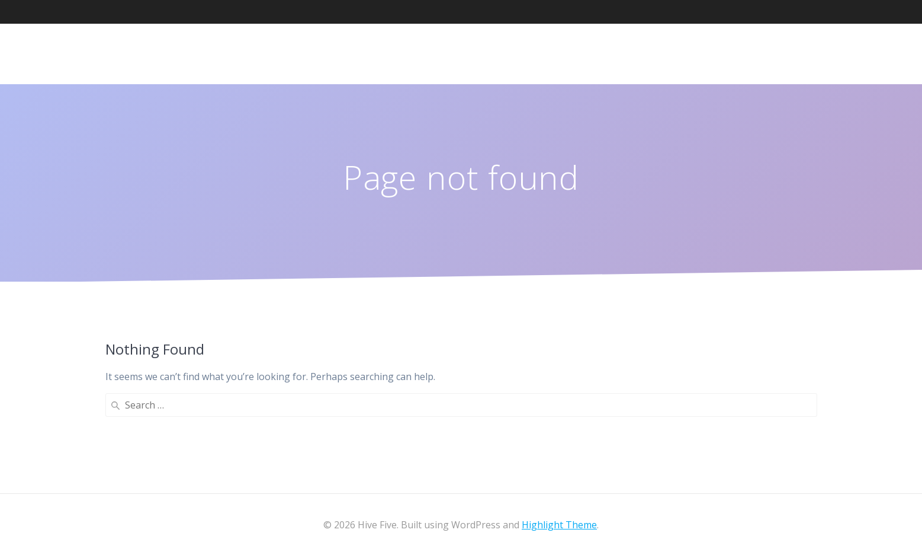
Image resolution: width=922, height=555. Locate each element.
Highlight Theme (559, 524)
